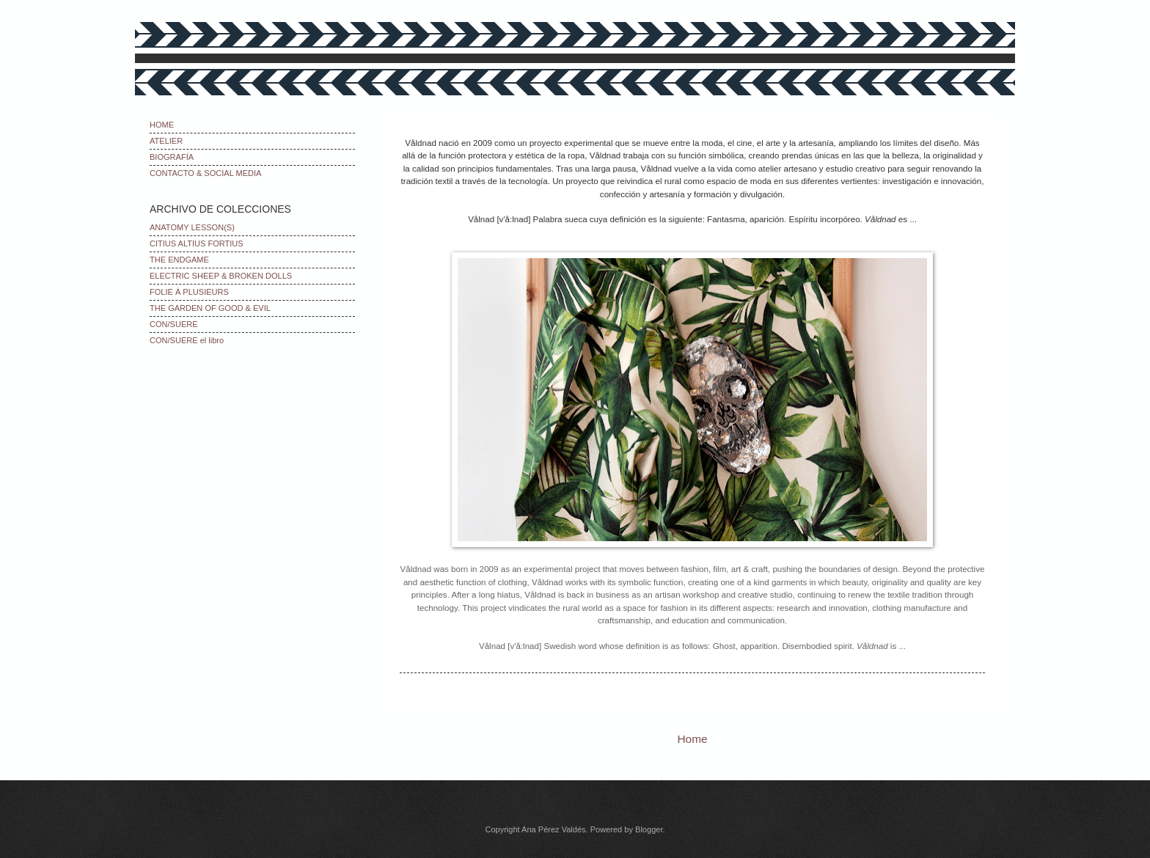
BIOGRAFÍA (172, 157)
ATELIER (166, 140)
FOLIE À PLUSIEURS (189, 291)
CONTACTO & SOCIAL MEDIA (205, 173)
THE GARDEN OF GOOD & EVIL (210, 308)
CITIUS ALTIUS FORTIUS (196, 243)
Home (692, 739)
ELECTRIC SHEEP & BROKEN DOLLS (221, 275)
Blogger (648, 829)
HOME (162, 124)
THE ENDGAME (179, 259)
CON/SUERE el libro (187, 340)
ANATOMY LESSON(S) (192, 227)
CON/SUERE (174, 324)
